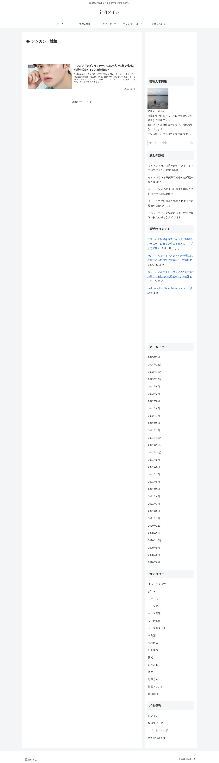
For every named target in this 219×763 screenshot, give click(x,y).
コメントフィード (158, 730)
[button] (191, 142)
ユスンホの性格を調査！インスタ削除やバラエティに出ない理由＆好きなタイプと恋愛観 (170, 244)
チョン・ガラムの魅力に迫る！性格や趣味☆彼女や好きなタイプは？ (170, 215)
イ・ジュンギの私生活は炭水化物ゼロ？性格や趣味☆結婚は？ (170, 191)
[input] (170, 143)
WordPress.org (156, 737)
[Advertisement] (82, 52)
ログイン (153, 715)
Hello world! (154, 288)
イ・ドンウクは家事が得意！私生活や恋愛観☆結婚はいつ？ (170, 203)
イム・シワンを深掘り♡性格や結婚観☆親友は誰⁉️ (170, 179)
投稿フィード (155, 723)
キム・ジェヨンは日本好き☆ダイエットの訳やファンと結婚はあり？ (170, 167)
